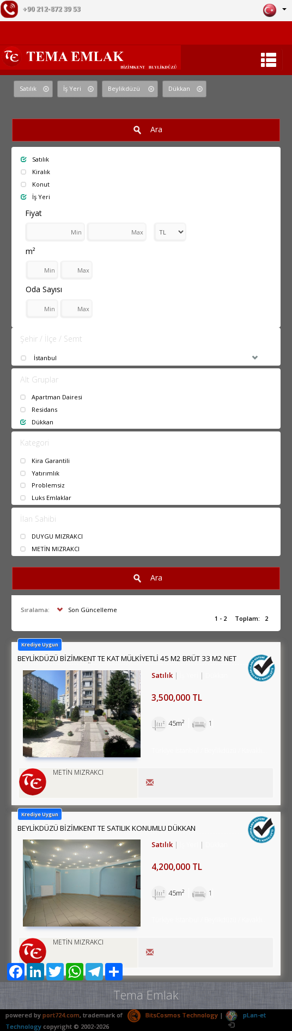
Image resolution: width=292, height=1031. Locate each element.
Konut (35, 184)
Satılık (35, 159)
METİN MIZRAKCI (50, 549)
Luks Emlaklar (45, 497)
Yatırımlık (39, 473)
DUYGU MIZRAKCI (51, 536)
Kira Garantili (45, 460)
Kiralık (35, 172)
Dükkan (36, 422)
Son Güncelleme (85, 610)
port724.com (61, 1015)
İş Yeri (35, 197)
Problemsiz (42, 485)
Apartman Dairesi (51, 397)
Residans (38, 409)
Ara (146, 130)
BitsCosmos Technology (172, 1015)
